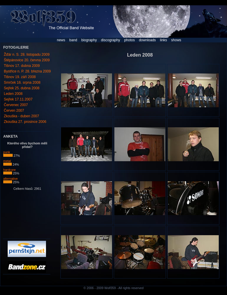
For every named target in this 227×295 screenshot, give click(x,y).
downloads (147, 40)
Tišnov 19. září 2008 (20, 77)
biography (89, 40)
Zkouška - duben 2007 (21, 116)
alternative (10, 180)
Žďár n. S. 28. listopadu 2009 (27, 54)
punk (8, 153)
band (73, 40)
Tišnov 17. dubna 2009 (22, 66)
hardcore (9, 171)
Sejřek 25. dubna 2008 (22, 88)
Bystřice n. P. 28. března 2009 (27, 71)
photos (129, 40)
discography (110, 40)
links (163, 40)
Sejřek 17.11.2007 (18, 99)
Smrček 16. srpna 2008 (22, 82)
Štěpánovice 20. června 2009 (27, 60)
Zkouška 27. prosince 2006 (25, 122)
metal (7, 162)
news (61, 40)
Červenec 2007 (16, 105)
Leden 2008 (13, 94)
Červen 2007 (14, 110)
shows (176, 40)
